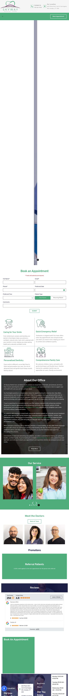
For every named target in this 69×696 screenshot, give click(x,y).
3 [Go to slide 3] (33, 45)
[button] (3, 16)
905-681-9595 (38, 7)
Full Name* (6, 64)
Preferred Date (39, 72)
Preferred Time (7, 80)
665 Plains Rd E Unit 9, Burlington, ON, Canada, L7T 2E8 (25, 627)
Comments (6, 88)
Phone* (5, 72)
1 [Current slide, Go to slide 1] (30, 45)
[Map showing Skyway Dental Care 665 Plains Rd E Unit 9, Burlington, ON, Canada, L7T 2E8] (50, 441)
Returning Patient (58, 83)
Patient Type (38, 80)
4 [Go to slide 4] (35, 45)
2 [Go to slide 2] (32, 45)
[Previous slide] (4, 35)
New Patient (42, 83)
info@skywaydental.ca (14, 633)
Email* (37, 64)
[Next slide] (64, 35)
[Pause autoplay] (38, 45)
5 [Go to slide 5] (36, 290)
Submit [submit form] (34, 96)
